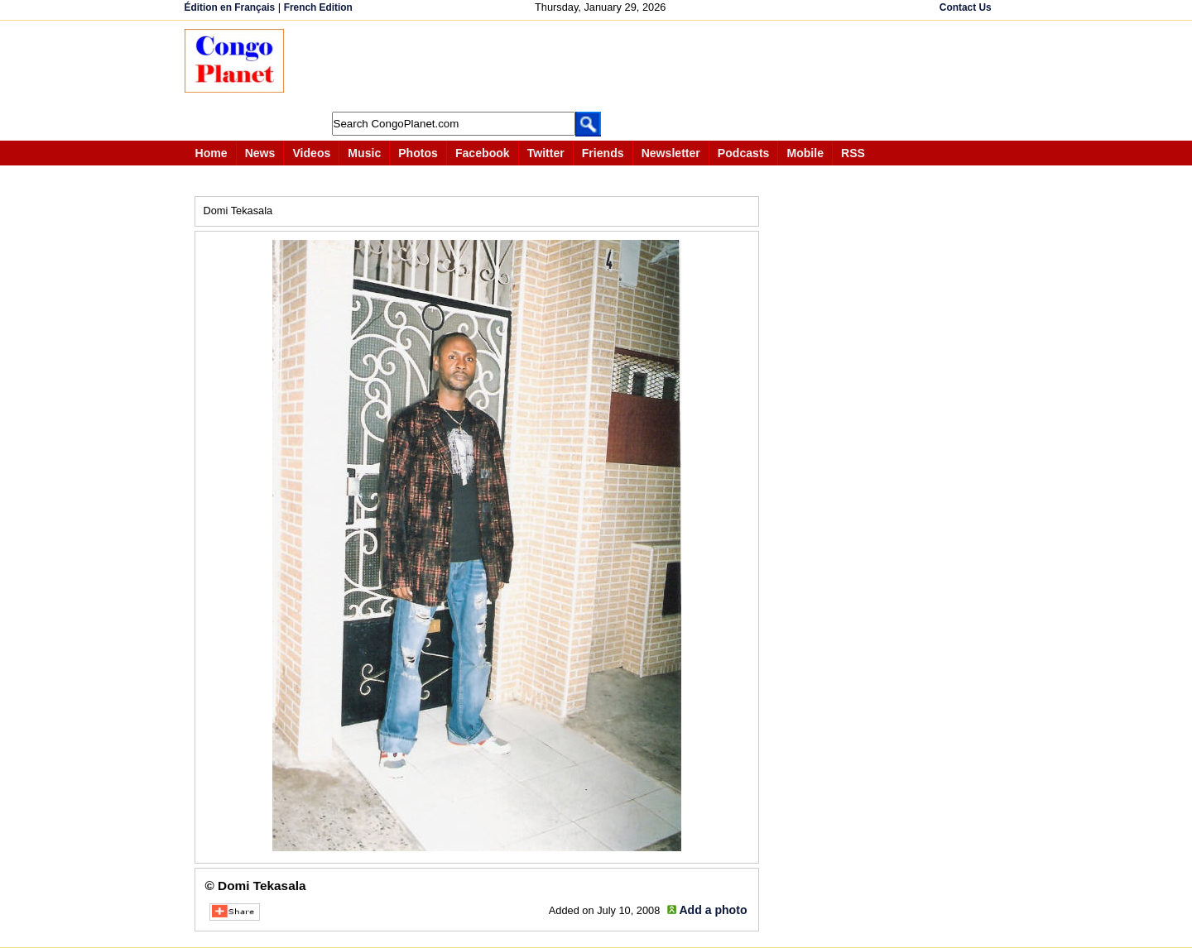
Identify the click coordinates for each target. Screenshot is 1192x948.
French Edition (318, 7)
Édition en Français (230, 7)
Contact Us (966, 7)
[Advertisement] (601, 66)
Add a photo (713, 910)
